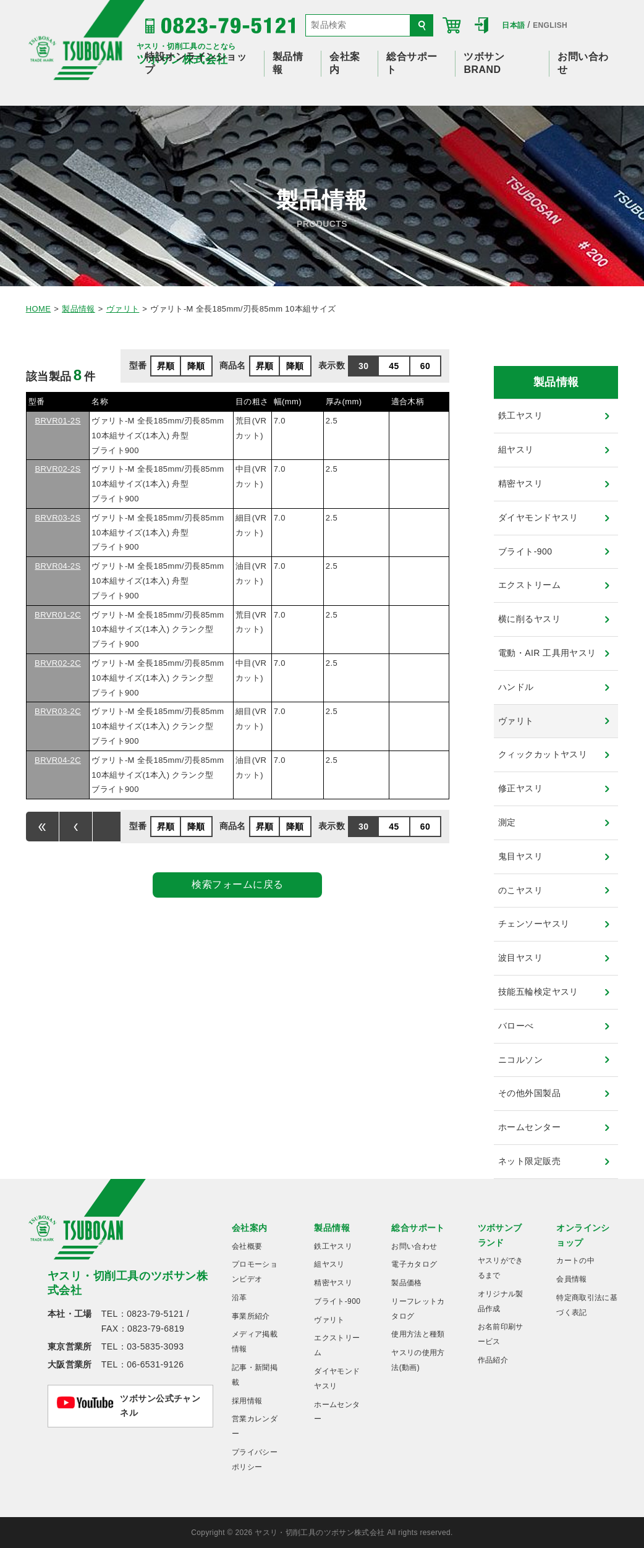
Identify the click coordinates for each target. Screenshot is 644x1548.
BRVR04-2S (57, 566)
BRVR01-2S (57, 420)
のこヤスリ (520, 890)
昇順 (166, 366)
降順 (196, 366)
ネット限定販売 (529, 1161)
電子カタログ (414, 1264)
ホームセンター (529, 1127)
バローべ (516, 1026)
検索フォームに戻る (237, 884)
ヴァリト (123, 308)
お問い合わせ (414, 1246)
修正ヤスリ (520, 788)
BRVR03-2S (57, 517)
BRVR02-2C (58, 663)
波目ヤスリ (520, 958)
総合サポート (418, 1228)
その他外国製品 (529, 1093)
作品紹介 (493, 1360)
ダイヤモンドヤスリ (538, 517)
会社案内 (250, 1228)
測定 (507, 822)
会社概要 (247, 1246)
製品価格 (406, 1282)
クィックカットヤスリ (542, 754)
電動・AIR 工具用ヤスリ (547, 653)
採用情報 (247, 1401)
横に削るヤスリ (529, 619)
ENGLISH (550, 25)
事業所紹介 (251, 1316)
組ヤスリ (516, 449)
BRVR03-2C (58, 711)
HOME (38, 308)
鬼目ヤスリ (520, 856)
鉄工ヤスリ (520, 415)
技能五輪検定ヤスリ (538, 992)
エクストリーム (529, 585)
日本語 (513, 25)
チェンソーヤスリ (533, 924)
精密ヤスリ (520, 483)
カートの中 (575, 1260)
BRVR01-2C (58, 614)
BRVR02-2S (57, 469)
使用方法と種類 (418, 1334)
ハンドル (516, 687)
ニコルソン (520, 1060)
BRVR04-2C (58, 760)
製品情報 (78, 308)
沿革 (239, 1297)
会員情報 (571, 1279)
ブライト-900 (525, 551)
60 (425, 366)
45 (394, 366)
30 (363, 366)
